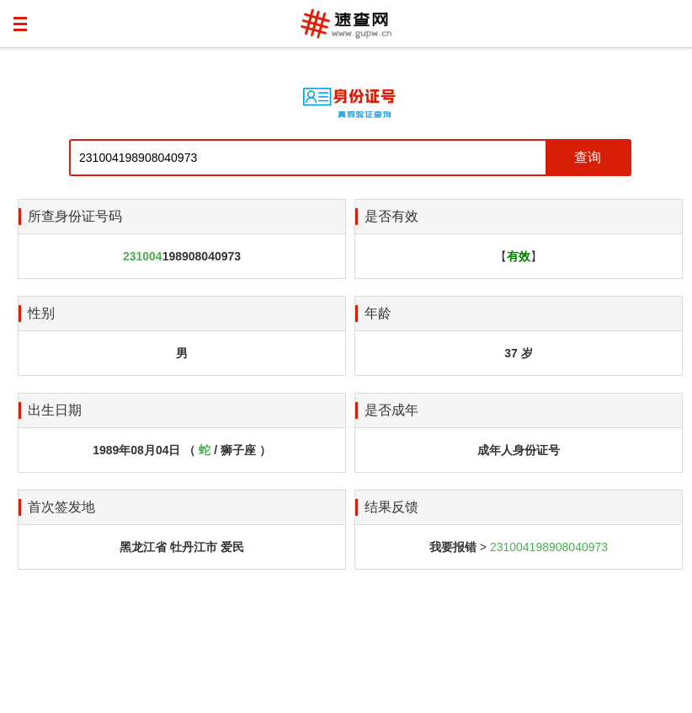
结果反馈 (391, 507)
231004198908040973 (549, 547)
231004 (142, 256)
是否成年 (391, 410)
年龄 (378, 313)
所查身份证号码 (75, 216)
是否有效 (391, 216)
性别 (41, 313)
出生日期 (55, 410)
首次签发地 (61, 507)
